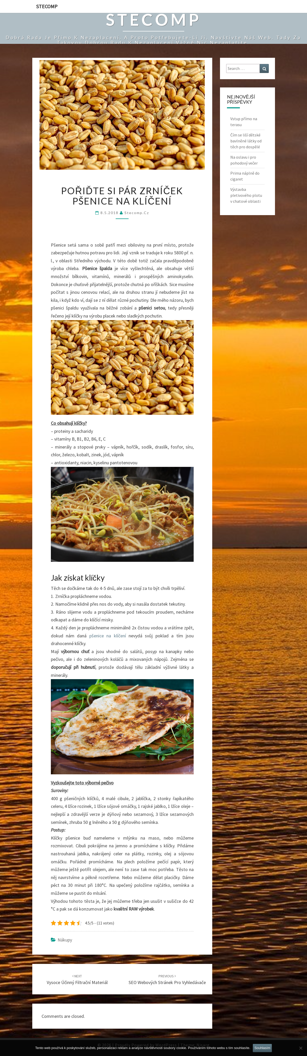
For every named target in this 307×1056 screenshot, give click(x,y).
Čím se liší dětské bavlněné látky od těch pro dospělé (246, 140)
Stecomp (47, 6)
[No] (300, 1048)
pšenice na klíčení (107, 636)
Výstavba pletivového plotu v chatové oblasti (246, 195)
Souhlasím (262, 1048)
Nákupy (65, 940)
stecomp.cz (136, 212)
